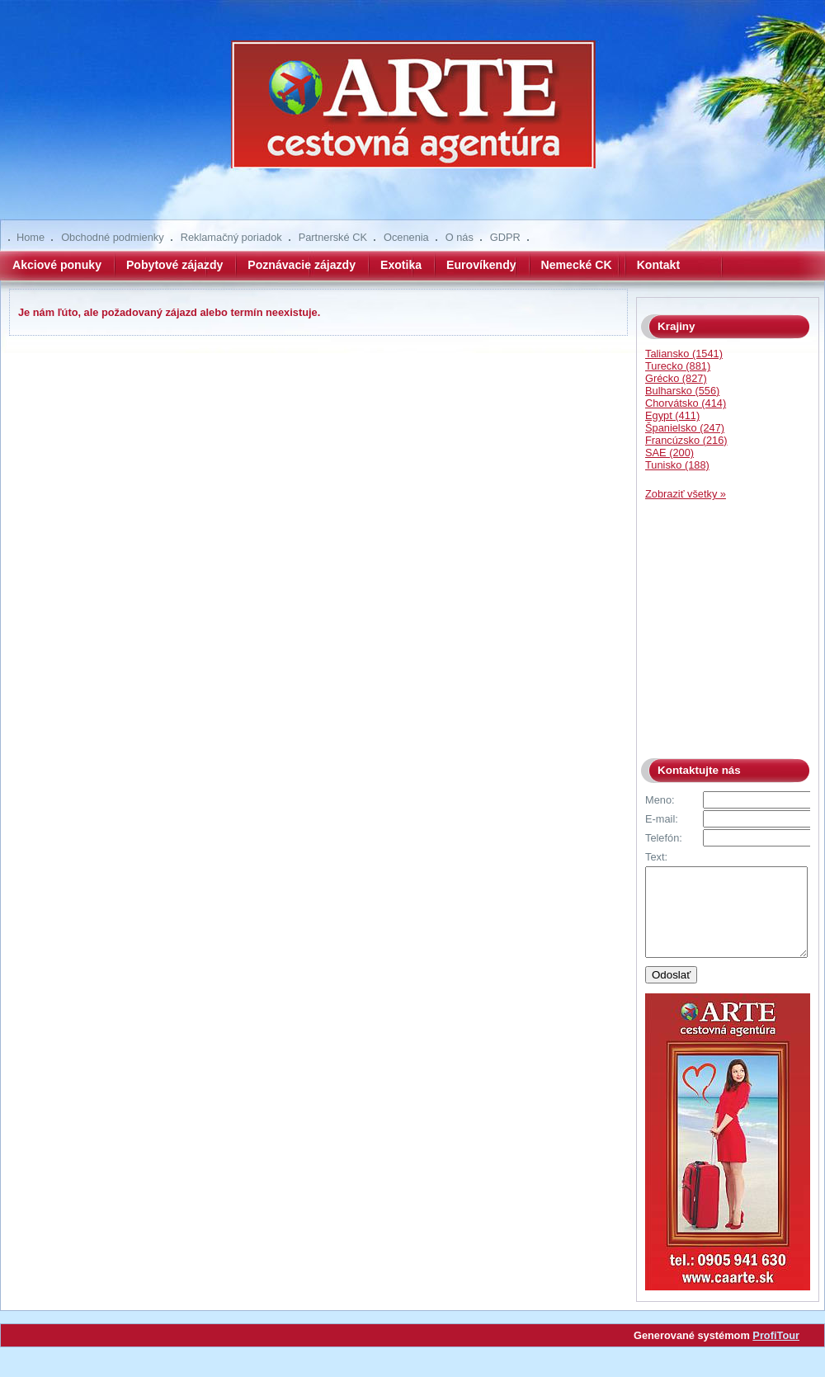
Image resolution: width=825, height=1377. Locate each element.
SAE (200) (669, 452)
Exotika (401, 264)
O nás (460, 237)
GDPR (505, 237)
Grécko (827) (676, 378)
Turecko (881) (677, 366)
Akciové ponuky (56, 264)
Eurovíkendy (481, 264)
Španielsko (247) (684, 428)
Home (30, 237)
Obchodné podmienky (112, 237)
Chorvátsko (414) (685, 403)
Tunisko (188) (677, 465)
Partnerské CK (333, 237)
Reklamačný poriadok (231, 237)
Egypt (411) (672, 415)
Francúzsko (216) (686, 440)
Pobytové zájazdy (174, 264)
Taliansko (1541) (684, 353)
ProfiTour (775, 1352)
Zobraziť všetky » (685, 494)
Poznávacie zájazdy (302, 264)
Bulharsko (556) (682, 390)
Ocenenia (406, 237)
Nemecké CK (576, 264)
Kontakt (658, 264)
